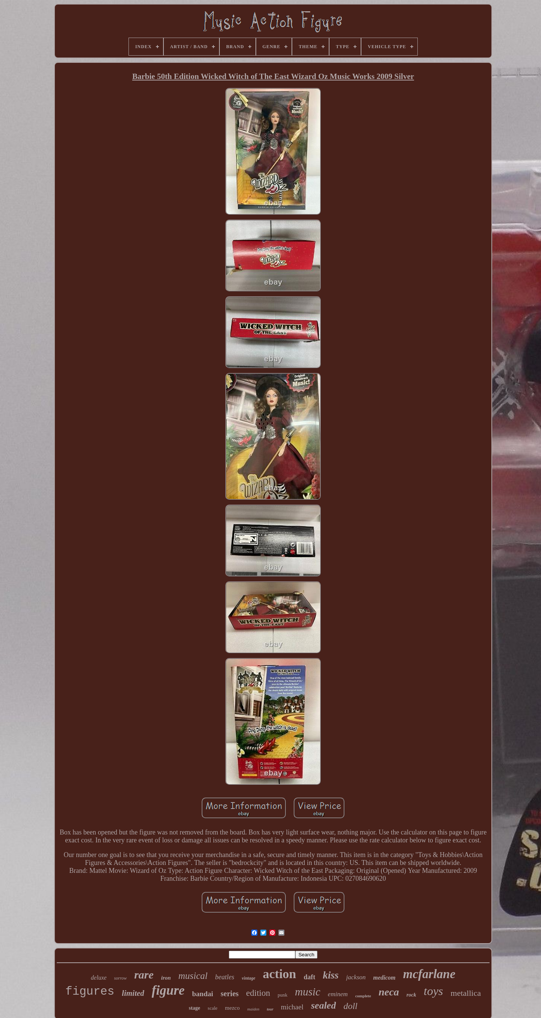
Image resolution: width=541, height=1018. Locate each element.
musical (193, 976)
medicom (384, 977)
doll (350, 1006)
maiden (253, 1009)
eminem (338, 994)
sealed (323, 1005)
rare (144, 974)
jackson (356, 977)
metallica (465, 993)
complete (363, 996)
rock (411, 995)
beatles (224, 977)
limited (133, 993)
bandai (202, 994)
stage (194, 1008)
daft (309, 977)
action (279, 974)
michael (292, 1007)
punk (282, 995)
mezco (232, 1008)
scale (213, 1008)
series (230, 993)
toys (433, 991)
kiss (331, 975)
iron (166, 978)
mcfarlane (429, 974)
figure (168, 990)
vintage (248, 978)
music (307, 992)
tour (270, 1009)
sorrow (120, 978)
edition (258, 993)
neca (389, 992)
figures (89, 991)
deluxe (99, 977)
